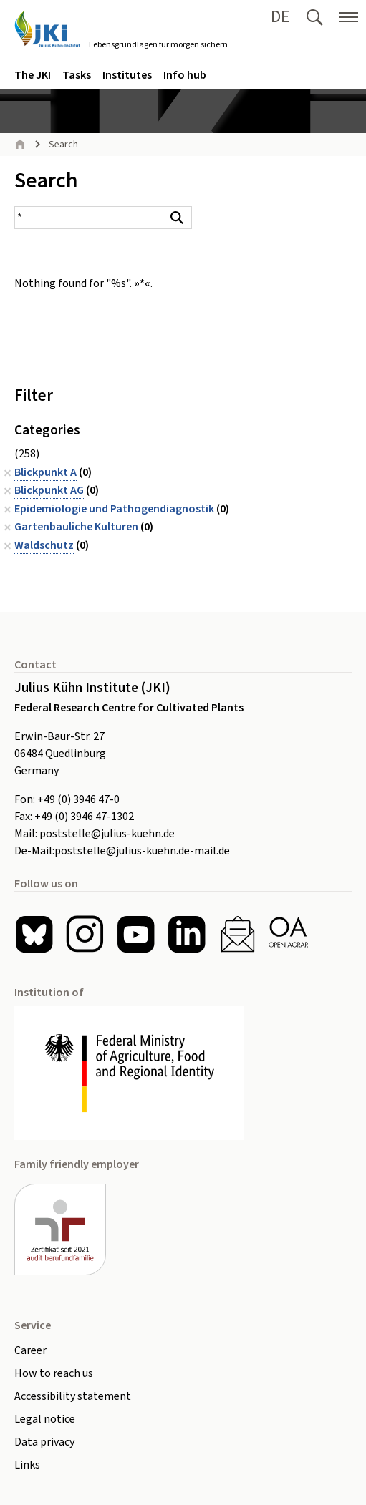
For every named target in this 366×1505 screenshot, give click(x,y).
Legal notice (44, 1419)
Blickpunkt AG (49, 490)
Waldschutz (44, 545)
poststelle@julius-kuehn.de (107, 834)
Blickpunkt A (45, 472)
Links (27, 1465)
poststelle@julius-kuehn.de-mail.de (142, 851)
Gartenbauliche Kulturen (76, 527)
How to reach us (53, 1373)
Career (30, 1350)
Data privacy (44, 1442)
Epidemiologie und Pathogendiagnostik (114, 509)
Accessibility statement (72, 1396)
